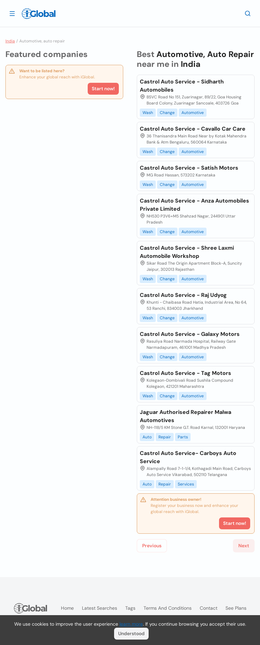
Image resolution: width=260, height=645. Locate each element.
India (10, 41)
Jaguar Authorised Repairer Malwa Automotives (185, 416)
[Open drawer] (12, 13)
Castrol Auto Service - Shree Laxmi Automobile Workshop (187, 252)
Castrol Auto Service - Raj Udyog (183, 295)
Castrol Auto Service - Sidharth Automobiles (182, 85)
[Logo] (39, 13)
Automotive (192, 112)
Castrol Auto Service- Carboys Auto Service (188, 457)
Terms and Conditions (168, 608)
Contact (208, 608)
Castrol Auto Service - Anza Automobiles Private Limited (194, 204)
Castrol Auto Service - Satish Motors (189, 167)
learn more (131, 624)
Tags (130, 608)
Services (186, 484)
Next (243, 546)
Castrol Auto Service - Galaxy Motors (190, 334)
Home (67, 608)
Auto (147, 437)
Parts (183, 437)
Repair (164, 437)
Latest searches (99, 608)
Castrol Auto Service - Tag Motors (185, 373)
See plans (235, 608)
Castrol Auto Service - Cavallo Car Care (192, 128)
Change (167, 112)
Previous (151, 546)
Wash (148, 112)
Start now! (103, 89)
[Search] (248, 13)
